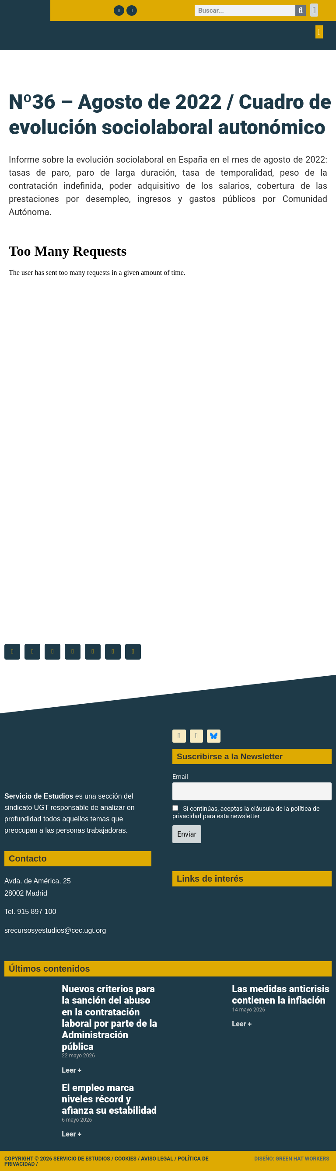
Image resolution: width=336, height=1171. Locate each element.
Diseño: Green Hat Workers (291, 1159)
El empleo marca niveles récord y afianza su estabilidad (109, 1099)
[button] (314, 10)
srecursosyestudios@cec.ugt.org (55, 930)
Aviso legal (157, 1159)
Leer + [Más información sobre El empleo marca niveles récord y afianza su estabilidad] (71, 1134)
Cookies (125, 1159)
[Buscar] (300, 10)
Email (180, 777)
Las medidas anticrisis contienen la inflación (280, 994)
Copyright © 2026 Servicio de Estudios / (59, 1159)
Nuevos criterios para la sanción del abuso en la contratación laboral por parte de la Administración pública (109, 1017)
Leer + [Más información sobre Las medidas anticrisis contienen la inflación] (242, 1024)
